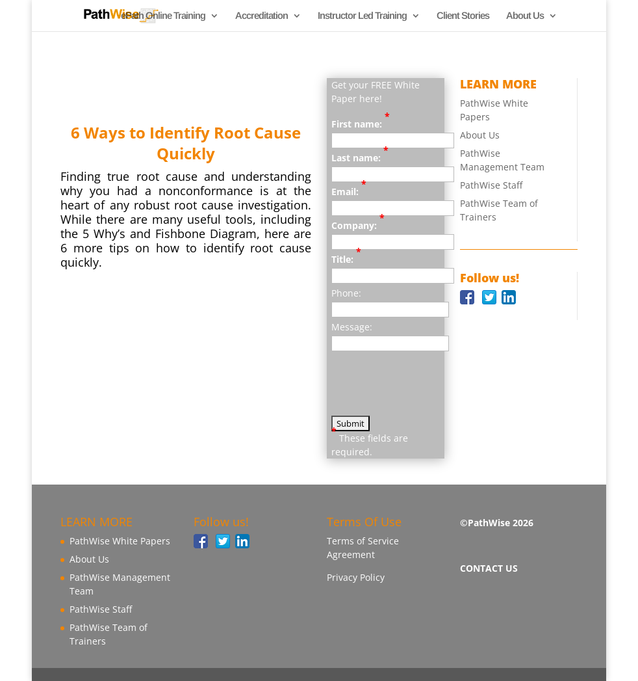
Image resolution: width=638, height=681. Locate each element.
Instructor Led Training (362, 16)
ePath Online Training (163, 16)
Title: (346, 258)
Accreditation (261, 16)
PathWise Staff (491, 185)
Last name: (360, 157)
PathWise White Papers (120, 541)
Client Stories (463, 16)
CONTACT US (489, 568)
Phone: (346, 293)
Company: (358, 225)
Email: (348, 191)
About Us (525, 16)
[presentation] (430, 390)
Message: (351, 327)
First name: (360, 123)
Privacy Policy (356, 577)
